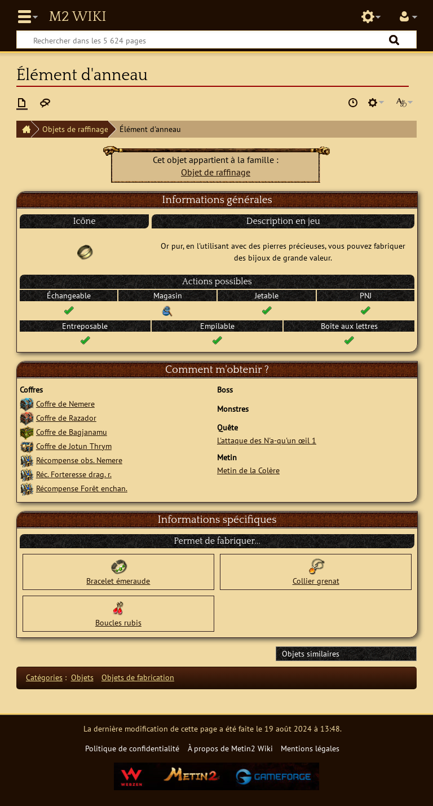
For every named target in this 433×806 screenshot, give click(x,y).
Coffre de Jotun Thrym (74, 446)
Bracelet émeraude (118, 580)
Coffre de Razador (66, 417)
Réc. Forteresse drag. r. (74, 474)
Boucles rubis (118, 622)
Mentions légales (310, 748)
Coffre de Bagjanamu (71, 431)
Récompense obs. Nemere (79, 460)
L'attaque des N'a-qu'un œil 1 (266, 440)
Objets (82, 677)
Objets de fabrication (137, 677)
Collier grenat (316, 580)
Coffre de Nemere (65, 403)
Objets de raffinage (75, 129)
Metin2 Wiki (77, 17)
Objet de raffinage (215, 172)
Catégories (44, 677)
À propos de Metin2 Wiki (230, 748)
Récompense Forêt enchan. (81, 488)
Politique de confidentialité (132, 748)
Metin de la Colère (248, 470)
